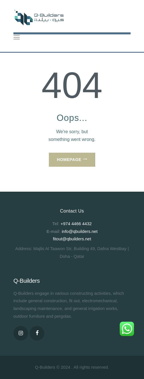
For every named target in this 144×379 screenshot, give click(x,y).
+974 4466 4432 (76, 223)
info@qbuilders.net (79, 231)
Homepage (69, 159)
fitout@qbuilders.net (72, 238)
